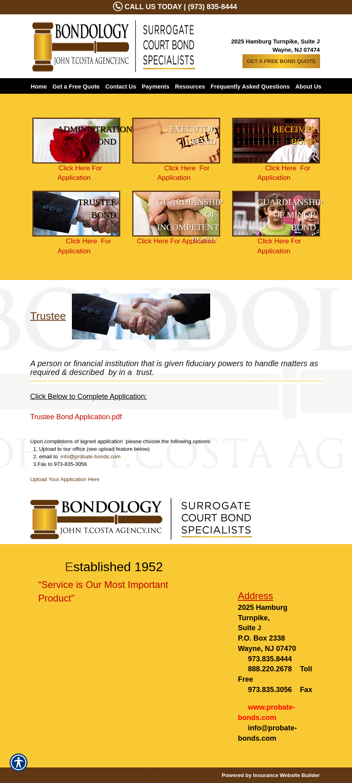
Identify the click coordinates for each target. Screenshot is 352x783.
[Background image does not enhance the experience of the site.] (76, 141)
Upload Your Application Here (64, 479)
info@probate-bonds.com (91, 457)
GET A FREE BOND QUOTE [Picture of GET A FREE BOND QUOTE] (281, 61)
